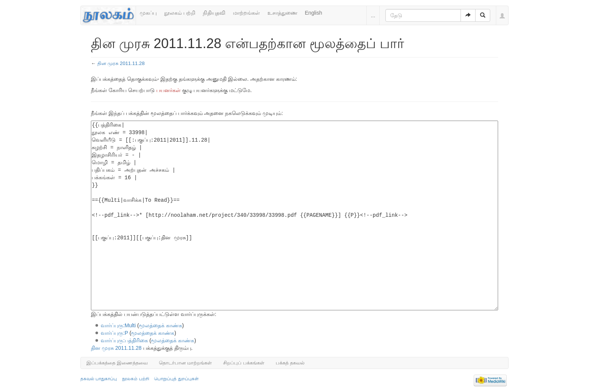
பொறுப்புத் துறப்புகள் (176, 378)
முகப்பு (148, 13)
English (313, 13)
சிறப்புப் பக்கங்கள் (243, 363)
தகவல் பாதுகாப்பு (98, 378)
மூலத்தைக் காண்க (160, 325)
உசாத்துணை (282, 13)
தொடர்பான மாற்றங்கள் (185, 363)
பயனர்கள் (168, 90)
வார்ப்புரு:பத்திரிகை (124, 340)
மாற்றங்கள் (246, 13)
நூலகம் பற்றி (179, 13)
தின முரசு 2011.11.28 (121, 63)
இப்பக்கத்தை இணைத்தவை (117, 363)
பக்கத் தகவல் (290, 363)
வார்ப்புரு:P (114, 333)
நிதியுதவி (214, 13)
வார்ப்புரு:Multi (118, 325)
